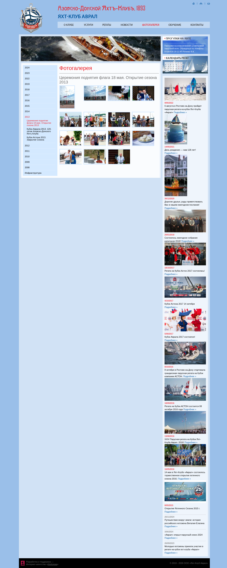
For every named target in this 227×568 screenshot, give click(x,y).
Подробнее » (180, 112)
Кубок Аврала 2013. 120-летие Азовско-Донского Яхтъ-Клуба (39, 131)
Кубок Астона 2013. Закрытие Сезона (36, 138)
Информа (52, 564)
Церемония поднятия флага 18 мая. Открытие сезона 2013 (39, 122)
